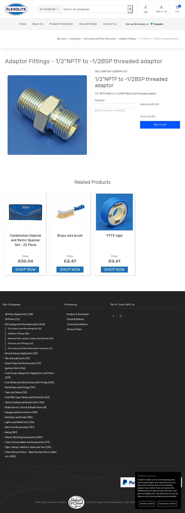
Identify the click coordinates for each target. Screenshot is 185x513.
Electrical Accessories (19, 427)
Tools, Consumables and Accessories (27, 442)
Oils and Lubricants (17, 358)
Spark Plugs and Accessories (23, 363)
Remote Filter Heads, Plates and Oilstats (30, 338)
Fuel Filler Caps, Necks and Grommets (27, 397)
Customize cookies (167, 504)
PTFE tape (114, 236)
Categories (47, 9)
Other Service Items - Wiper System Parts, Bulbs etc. (31, 454)
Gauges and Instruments (21, 412)
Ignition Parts (15, 368)
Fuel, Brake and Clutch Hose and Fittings (29, 382)
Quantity (100, 100)
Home (22, 23)
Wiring (11, 432)
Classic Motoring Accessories (23, 437)
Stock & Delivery (75, 319)
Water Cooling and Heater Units (24, 402)
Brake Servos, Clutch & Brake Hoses (25, 407)
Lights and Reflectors (19, 422)
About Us (37, 23)
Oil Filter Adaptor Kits (19, 314)
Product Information (61, 23)
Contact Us (110, 23)
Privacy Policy (74, 329)
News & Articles (88, 23)
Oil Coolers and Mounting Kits (25, 328)
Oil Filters (12, 319)
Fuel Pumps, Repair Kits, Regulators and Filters (29, 375)
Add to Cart (160, 124)
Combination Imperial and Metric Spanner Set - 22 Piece (25, 240)
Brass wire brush (70, 236)
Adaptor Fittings (18, 333)
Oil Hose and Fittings (20, 343)
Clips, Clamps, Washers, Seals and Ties (28, 447)
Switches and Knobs (19, 417)
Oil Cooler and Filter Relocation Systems (30, 348)
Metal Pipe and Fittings (20, 387)
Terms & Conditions (77, 324)
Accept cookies (147, 504)
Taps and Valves (16, 392)
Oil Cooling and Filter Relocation (25, 324)
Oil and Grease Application (21, 353)
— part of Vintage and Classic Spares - (96, 502)
